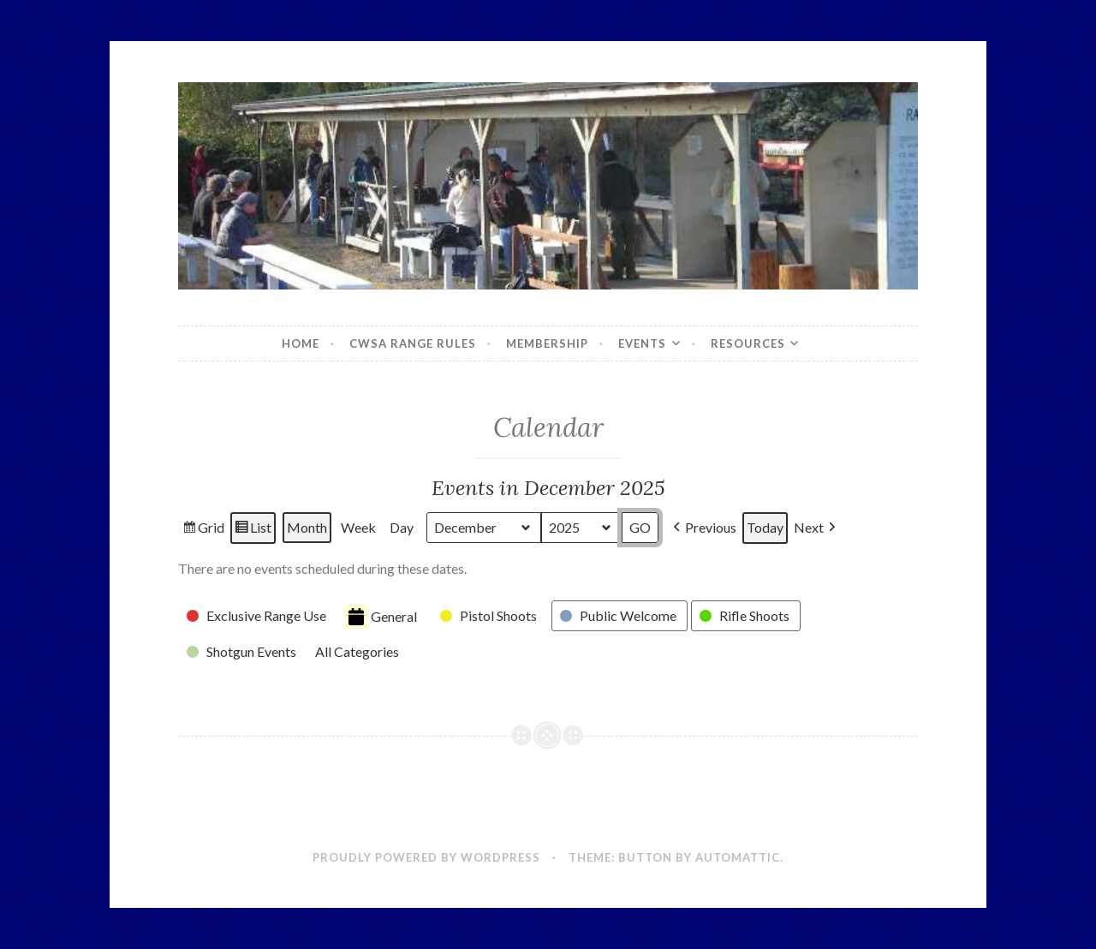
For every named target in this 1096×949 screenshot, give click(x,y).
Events (642, 343)
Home (300, 343)
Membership (547, 343)
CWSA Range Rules (412, 343)
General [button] (381, 617)
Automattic (737, 857)
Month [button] (307, 528)
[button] (703, 528)
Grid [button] (203, 530)
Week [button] (358, 528)
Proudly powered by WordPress (426, 857)
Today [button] (765, 528)
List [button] (252, 530)
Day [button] (402, 528)
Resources (748, 343)
